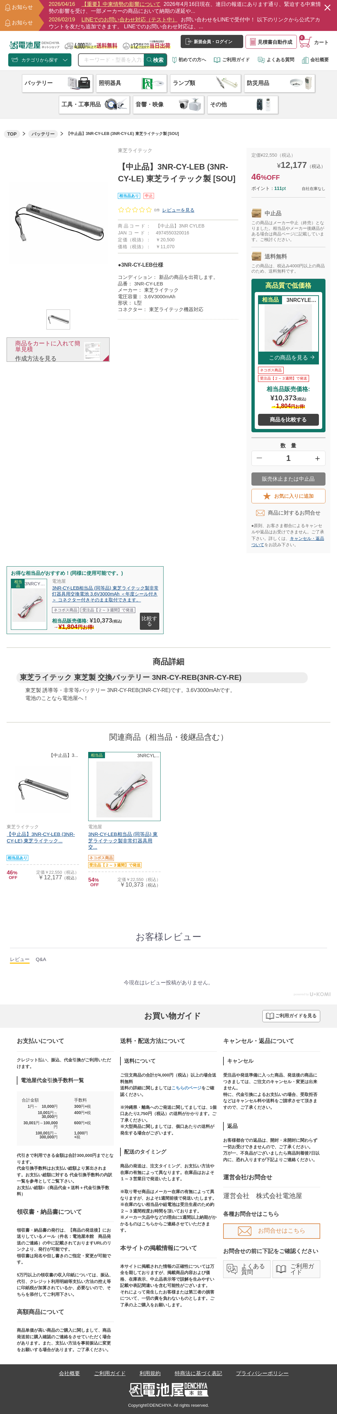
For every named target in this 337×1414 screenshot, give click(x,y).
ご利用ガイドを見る (291, 1016)
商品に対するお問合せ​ (288, 513)
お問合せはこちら (271, 1230)
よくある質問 (276, 59)
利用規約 (150, 1373)
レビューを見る (178, 210)
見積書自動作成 (271, 41)
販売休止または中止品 (288, 479)
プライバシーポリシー (262, 1373)
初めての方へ (189, 59)
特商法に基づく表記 (198, 1373)
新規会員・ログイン (209, 41)
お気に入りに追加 (288, 496)
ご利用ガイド (232, 59)
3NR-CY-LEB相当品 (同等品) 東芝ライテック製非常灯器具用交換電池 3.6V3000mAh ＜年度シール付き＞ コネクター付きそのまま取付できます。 (105, 593)
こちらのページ (186, 1087)
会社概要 (315, 59)
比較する (149, 621)
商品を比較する (288, 419)
